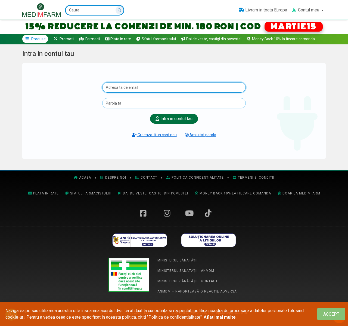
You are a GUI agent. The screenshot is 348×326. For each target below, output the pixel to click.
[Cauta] (94, 10)
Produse (35, 39)
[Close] (331, 314)
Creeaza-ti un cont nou (154, 135)
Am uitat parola (200, 135)
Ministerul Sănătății (177, 260)
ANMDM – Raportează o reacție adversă (197, 291)
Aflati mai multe (220, 317)
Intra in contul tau (174, 118)
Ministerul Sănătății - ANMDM (185, 271)
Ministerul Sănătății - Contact (187, 281)
